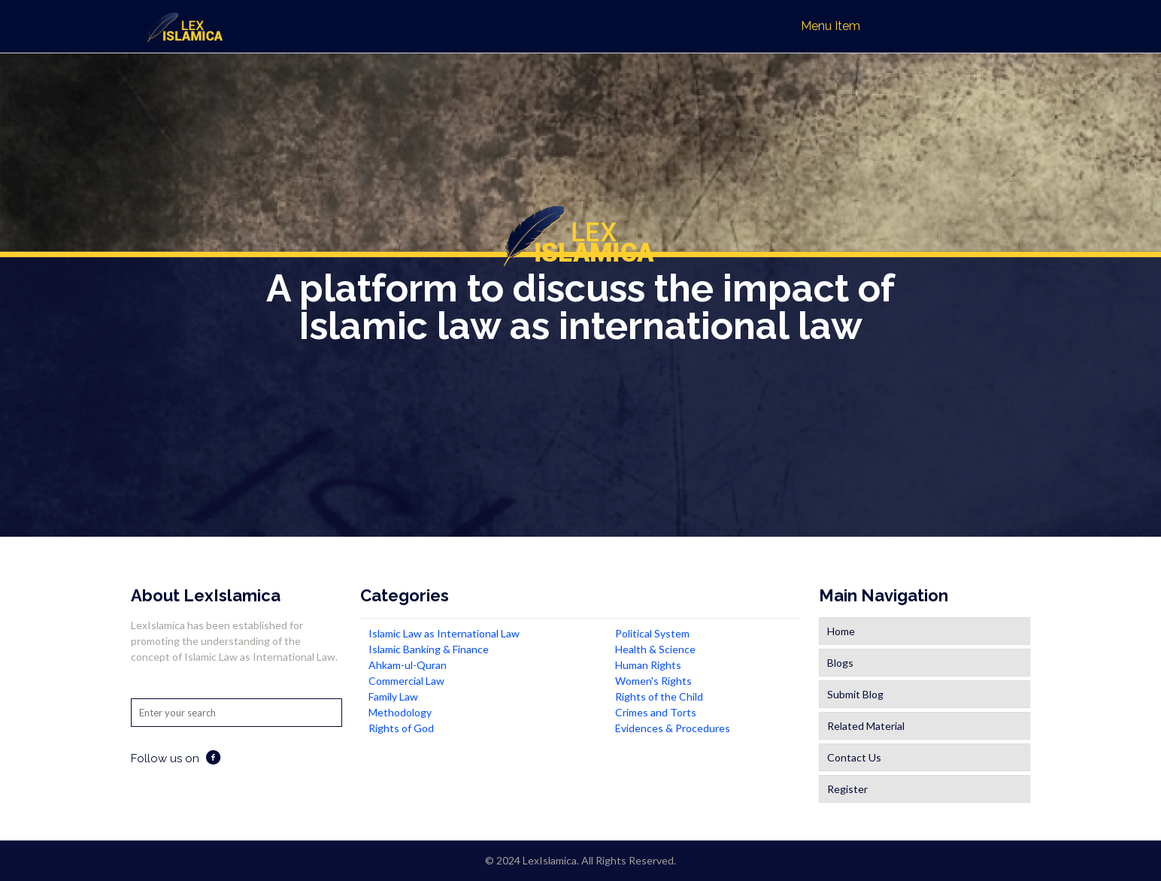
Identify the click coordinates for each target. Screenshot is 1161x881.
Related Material (866, 725)
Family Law (393, 696)
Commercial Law (406, 680)
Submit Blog (855, 694)
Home (841, 631)
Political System (652, 633)
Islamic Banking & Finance (428, 649)
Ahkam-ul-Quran (407, 664)
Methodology (400, 712)
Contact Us (854, 757)
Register (847, 789)
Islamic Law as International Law (444, 633)
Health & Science (655, 649)
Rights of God (401, 728)
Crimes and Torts (655, 712)
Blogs (840, 662)
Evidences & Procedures (672, 728)
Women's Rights (653, 680)
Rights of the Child (659, 696)
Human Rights (648, 664)
